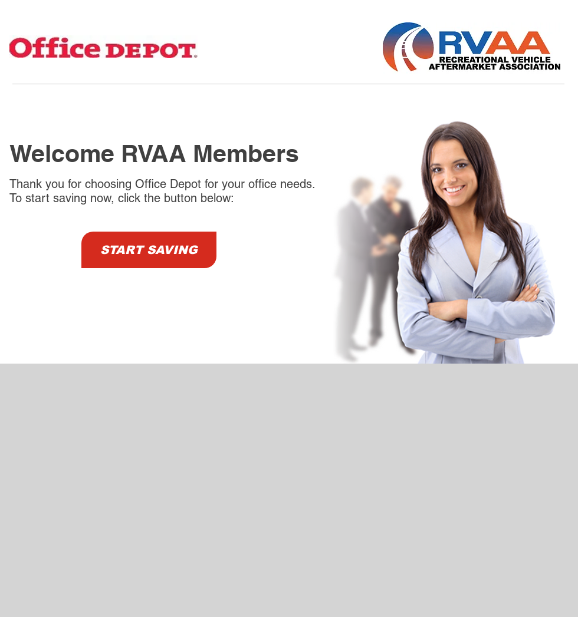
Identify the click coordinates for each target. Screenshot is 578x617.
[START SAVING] (148, 250)
